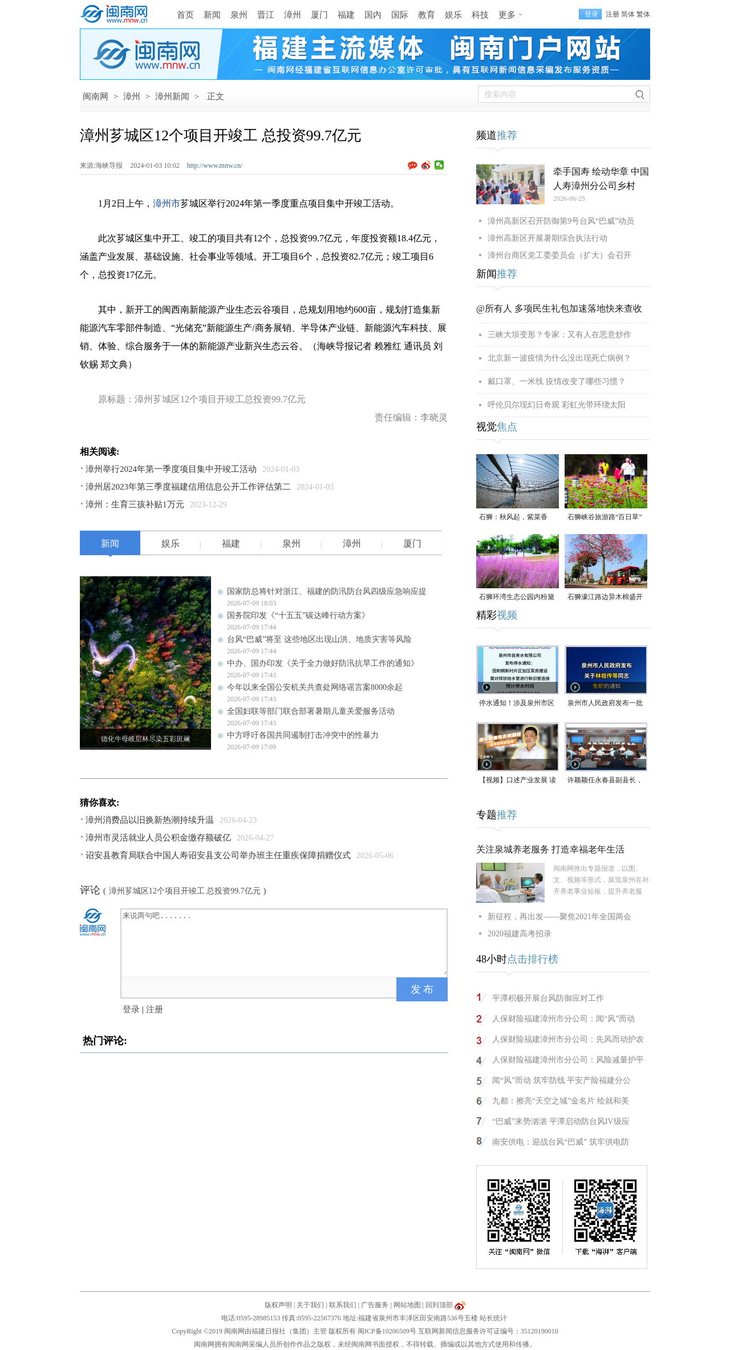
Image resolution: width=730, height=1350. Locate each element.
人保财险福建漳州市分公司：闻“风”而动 (563, 1018)
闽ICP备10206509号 (387, 1331)
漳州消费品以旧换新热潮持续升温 (150, 819)
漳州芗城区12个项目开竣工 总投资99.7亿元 (185, 891)
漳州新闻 (172, 96)
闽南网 (95, 96)
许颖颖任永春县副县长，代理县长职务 (605, 781)
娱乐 (453, 14)
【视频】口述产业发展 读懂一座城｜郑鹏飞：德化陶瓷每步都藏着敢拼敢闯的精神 (517, 781)
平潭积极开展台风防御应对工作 (548, 998)
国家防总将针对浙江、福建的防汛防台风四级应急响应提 (327, 591)
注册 (612, 14)
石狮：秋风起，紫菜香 (513, 517)
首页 (185, 14)
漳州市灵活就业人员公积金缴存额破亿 (158, 837)
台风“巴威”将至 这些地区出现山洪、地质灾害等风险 (319, 639)
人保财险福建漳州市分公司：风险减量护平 (568, 1060)
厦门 (319, 14)
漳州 (292, 14)
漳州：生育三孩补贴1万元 (135, 504)
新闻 (212, 14)
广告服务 (374, 1305)
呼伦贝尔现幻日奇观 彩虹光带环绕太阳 (557, 405)
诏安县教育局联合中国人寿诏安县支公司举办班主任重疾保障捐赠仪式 (218, 855)
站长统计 (493, 1318)
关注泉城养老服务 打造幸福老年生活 (550, 849)
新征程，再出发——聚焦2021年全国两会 (559, 916)
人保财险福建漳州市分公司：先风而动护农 (568, 1039)
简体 (628, 14)
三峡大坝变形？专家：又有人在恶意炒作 (559, 334)
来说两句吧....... (285, 942)
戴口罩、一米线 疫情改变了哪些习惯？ (557, 381)
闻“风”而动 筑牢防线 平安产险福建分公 (561, 1080)
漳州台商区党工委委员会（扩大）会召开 (559, 255)
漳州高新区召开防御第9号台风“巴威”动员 (561, 221)
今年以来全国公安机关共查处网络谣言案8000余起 (315, 687)
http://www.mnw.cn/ (215, 165)
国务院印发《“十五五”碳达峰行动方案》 (298, 615)
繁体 (643, 14)
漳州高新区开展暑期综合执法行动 (547, 238)
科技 (480, 14)
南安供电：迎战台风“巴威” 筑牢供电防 (560, 1142)
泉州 (239, 14)
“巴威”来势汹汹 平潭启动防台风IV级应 (561, 1121)
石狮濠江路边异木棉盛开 (605, 597)
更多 (507, 14)
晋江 (265, 14)
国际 (399, 14)
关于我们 (310, 1305)
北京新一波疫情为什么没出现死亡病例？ (559, 358)
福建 (346, 14)
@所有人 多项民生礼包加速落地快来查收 (559, 308)
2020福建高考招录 (519, 933)
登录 (131, 1009)
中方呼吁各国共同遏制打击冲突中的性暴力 (303, 735)
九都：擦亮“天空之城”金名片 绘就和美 (560, 1101)
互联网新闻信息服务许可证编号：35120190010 (488, 1331)
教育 (426, 14)
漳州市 (166, 203)
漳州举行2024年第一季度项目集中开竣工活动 (171, 469)
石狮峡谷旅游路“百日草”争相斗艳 (604, 518)
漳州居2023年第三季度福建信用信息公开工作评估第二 (188, 486)
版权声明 (278, 1305)
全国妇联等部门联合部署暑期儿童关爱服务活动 (311, 711)
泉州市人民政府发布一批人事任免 (605, 704)
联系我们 (342, 1305)
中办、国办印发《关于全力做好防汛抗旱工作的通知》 (323, 663)
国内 (373, 14)
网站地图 (407, 1305)
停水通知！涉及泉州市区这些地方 (516, 704)
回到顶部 (439, 1305)
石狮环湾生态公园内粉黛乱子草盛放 (516, 598)
